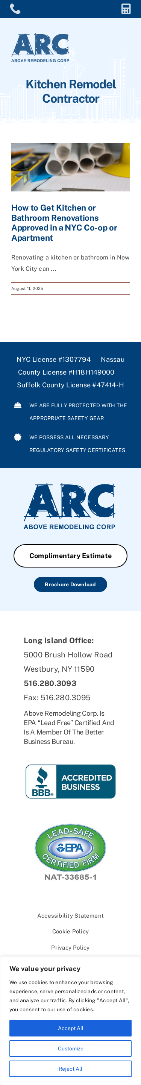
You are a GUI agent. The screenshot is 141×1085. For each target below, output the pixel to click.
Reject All (70, 1069)
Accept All (70, 1028)
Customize (70, 1049)
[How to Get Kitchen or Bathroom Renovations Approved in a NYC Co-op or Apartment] (70, 167)
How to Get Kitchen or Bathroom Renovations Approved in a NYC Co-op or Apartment (64, 222)
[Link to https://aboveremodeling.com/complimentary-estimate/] (126, 9)
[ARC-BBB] (70, 752)
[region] (70, 1020)
